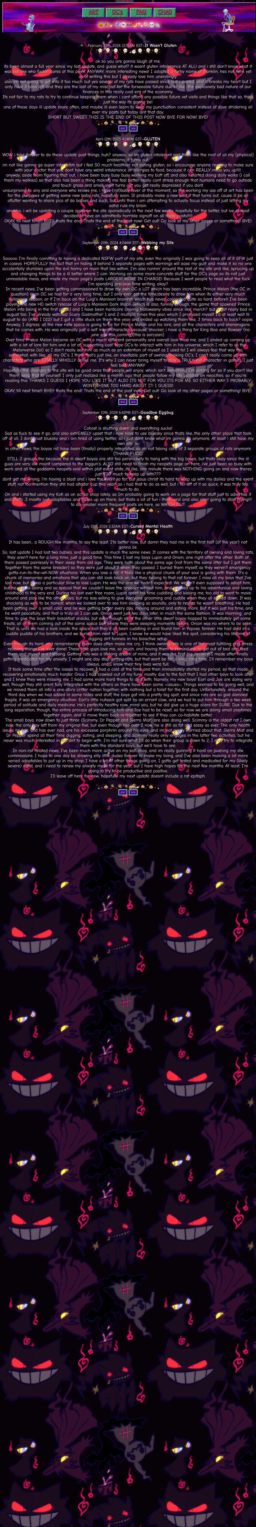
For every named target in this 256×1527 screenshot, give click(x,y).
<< (123, 128)
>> (133, 128)
